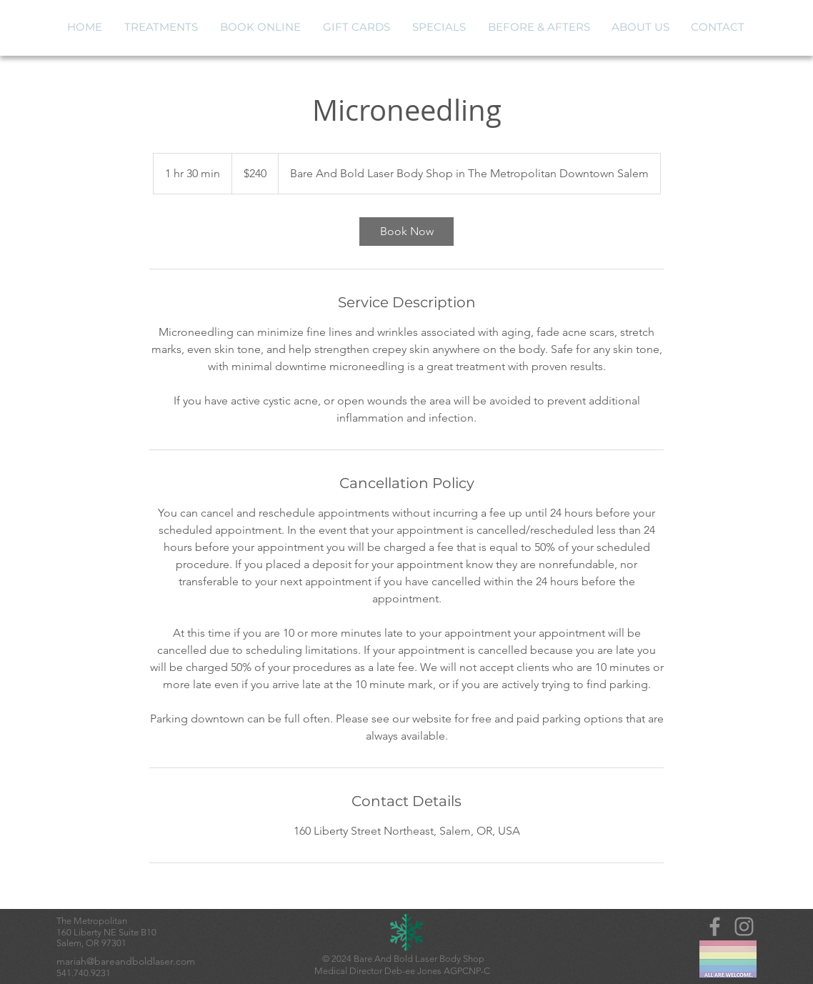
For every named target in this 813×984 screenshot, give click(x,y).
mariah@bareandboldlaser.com (125, 961)
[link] (406, 231)
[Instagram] (744, 926)
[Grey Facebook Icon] (714, 926)
